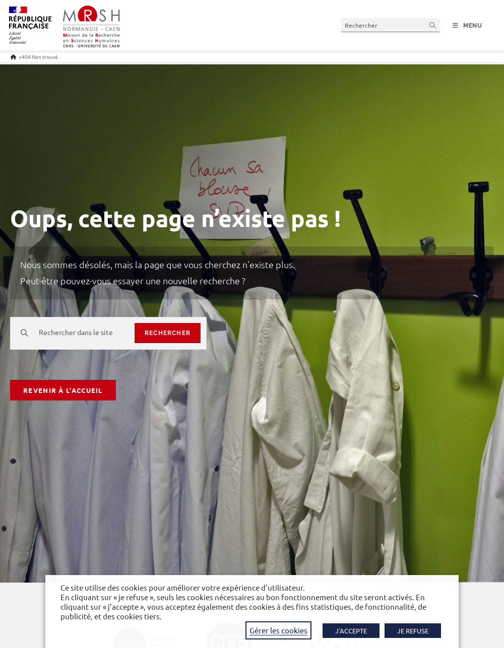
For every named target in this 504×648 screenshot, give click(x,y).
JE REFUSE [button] (412, 630)
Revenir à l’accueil (63, 390)
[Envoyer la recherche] (432, 25)
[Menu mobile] (467, 25)
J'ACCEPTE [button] (351, 630)
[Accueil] (13, 56)
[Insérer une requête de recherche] (390, 25)
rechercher (168, 333)
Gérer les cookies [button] (278, 630)
